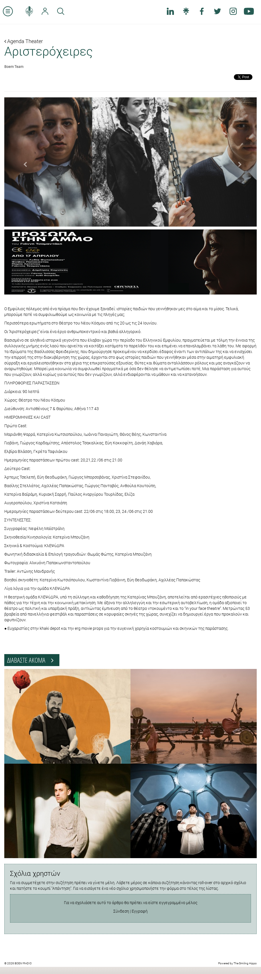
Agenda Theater (23, 41)
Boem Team (13, 66)
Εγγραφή (140, 911)
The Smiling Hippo (245, 963)
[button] (23, 162)
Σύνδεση (121, 911)
